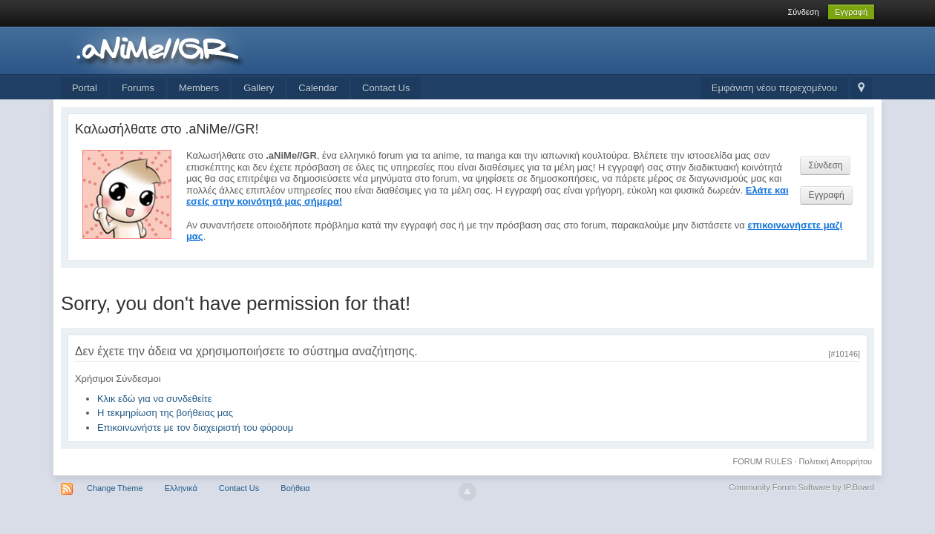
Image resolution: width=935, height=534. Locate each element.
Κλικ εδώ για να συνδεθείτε (154, 398)
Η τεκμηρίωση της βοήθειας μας (165, 412)
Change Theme (115, 488)
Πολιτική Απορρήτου (836, 461)
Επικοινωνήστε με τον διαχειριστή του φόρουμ (195, 427)
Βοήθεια (294, 488)
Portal (84, 87)
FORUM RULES (762, 461)
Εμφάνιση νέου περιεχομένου (774, 87)
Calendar (318, 87)
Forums (138, 87)
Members (199, 87)
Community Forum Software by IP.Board (801, 487)
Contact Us (386, 87)
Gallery (258, 87)
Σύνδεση (802, 11)
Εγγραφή (851, 11)
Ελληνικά (181, 488)
